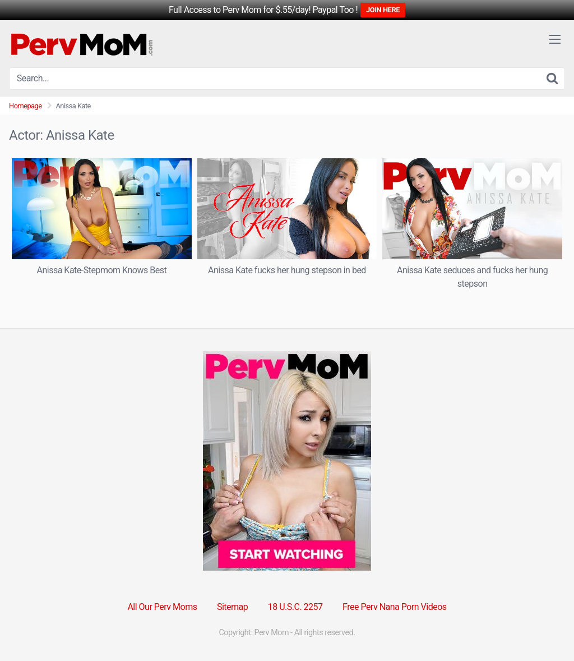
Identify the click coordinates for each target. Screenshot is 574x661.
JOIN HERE (383, 10)
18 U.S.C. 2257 (295, 607)
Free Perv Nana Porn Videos (394, 607)
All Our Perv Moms (162, 607)
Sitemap (232, 607)
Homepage (25, 106)
